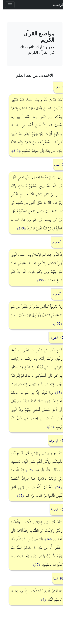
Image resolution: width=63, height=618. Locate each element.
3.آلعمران (54, 242)
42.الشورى (53, 337)
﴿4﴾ (40, 599)
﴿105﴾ (54, 324)
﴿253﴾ (18, 228)
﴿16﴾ (45, 539)
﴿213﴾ (13, 151)
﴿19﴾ (37, 280)
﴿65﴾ (17, 495)
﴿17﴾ (33, 564)
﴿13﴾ (55, 393)
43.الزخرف (53, 440)
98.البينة (55, 578)
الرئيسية (55, 4)
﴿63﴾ (26, 470)
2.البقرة (55, 87)
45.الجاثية (54, 509)
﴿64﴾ (55, 487)
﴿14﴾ (48, 426)
